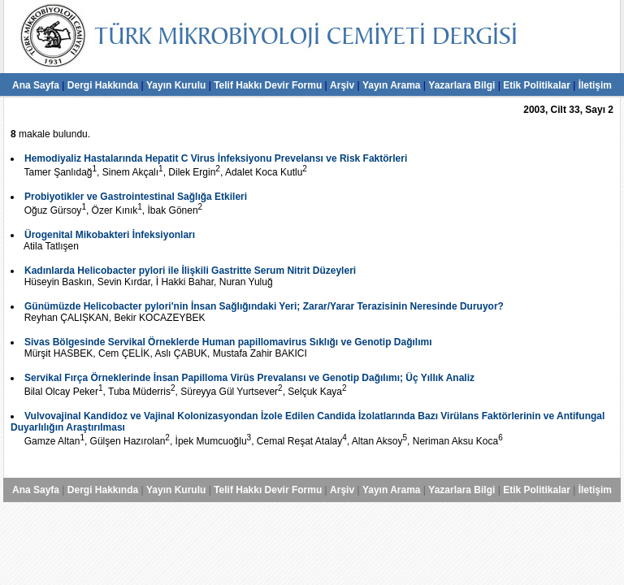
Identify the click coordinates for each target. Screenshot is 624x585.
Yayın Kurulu (176, 85)
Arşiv (342, 85)
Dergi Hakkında (102, 85)
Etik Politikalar (536, 85)
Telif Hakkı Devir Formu (268, 85)
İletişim (595, 85)
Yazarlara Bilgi (461, 85)
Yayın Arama (391, 85)
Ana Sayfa (35, 85)
